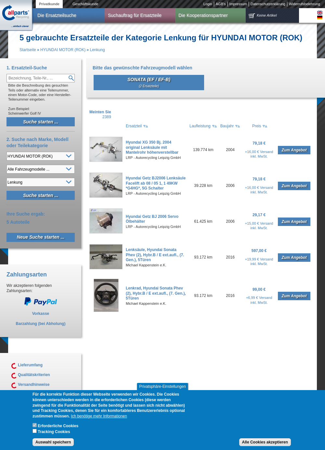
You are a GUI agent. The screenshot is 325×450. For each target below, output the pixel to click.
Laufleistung (200, 126)
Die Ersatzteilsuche (56, 15)
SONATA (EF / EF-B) (148, 82)
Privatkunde (49, 4)
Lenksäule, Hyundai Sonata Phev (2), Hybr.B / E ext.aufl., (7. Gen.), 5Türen (155, 254)
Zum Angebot (294, 150)
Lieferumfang (30, 365)
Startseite (28, 50)
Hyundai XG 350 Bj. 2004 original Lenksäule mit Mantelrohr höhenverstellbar (152, 147)
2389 (106, 117)
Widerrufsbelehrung (304, 4)
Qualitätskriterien (34, 375)
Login (207, 4)
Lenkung (97, 50)
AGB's (221, 4)
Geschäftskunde (85, 4)
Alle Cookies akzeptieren (265, 445)
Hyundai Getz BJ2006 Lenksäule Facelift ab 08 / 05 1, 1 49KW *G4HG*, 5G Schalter (156, 183)
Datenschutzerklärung (268, 4)
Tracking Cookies (54, 435)
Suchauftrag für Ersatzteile (135, 15)
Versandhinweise (33, 384)
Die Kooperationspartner (203, 15)
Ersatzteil (134, 126)
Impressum (238, 4)
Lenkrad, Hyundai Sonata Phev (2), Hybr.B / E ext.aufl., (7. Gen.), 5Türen (156, 293)
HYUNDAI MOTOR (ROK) (62, 50)
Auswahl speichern (53, 445)
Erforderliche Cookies (58, 429)
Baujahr (227, 126)
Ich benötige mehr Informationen (99, 419)
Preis (256, 126)
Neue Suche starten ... (40, 237)
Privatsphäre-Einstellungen (162, 390)
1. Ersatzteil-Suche (26, 67)
